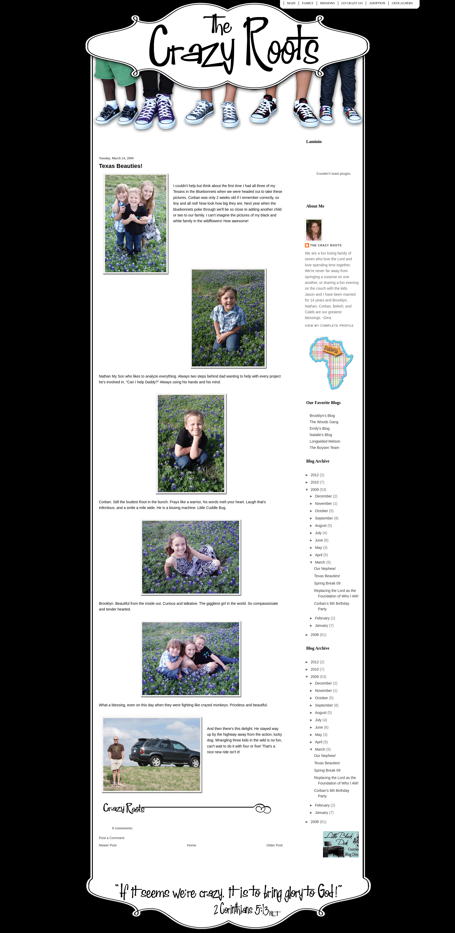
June (319, 540)
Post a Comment (111, 838)
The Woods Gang (324, 422)
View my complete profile (329, 325)
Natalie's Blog (321, 435)
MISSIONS (327, 3)
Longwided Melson (325, 441)
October (322, 511)
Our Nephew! (325, 568)
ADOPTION (377, 3)
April (319, 555)
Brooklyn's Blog (322, 416)
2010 (315, 482)
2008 (315, 635)
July (318, 533)
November (324, 503)
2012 (315, 475)
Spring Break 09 (327, 583)
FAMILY (308, 3)
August (321, 525)
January (322, 625)
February (323, 618)
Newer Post (108, 845)
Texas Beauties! (120, 166)
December (324, 496)
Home (191, 845)
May (319, 547)
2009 (315, 489)
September (324, 518)
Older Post (275, 845)
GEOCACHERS (402, 3)
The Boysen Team (324, 448)
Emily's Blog (320, 428)
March (320, 562)
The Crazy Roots (326, 245)
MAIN (291, 3)
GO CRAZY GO (352, 3)
